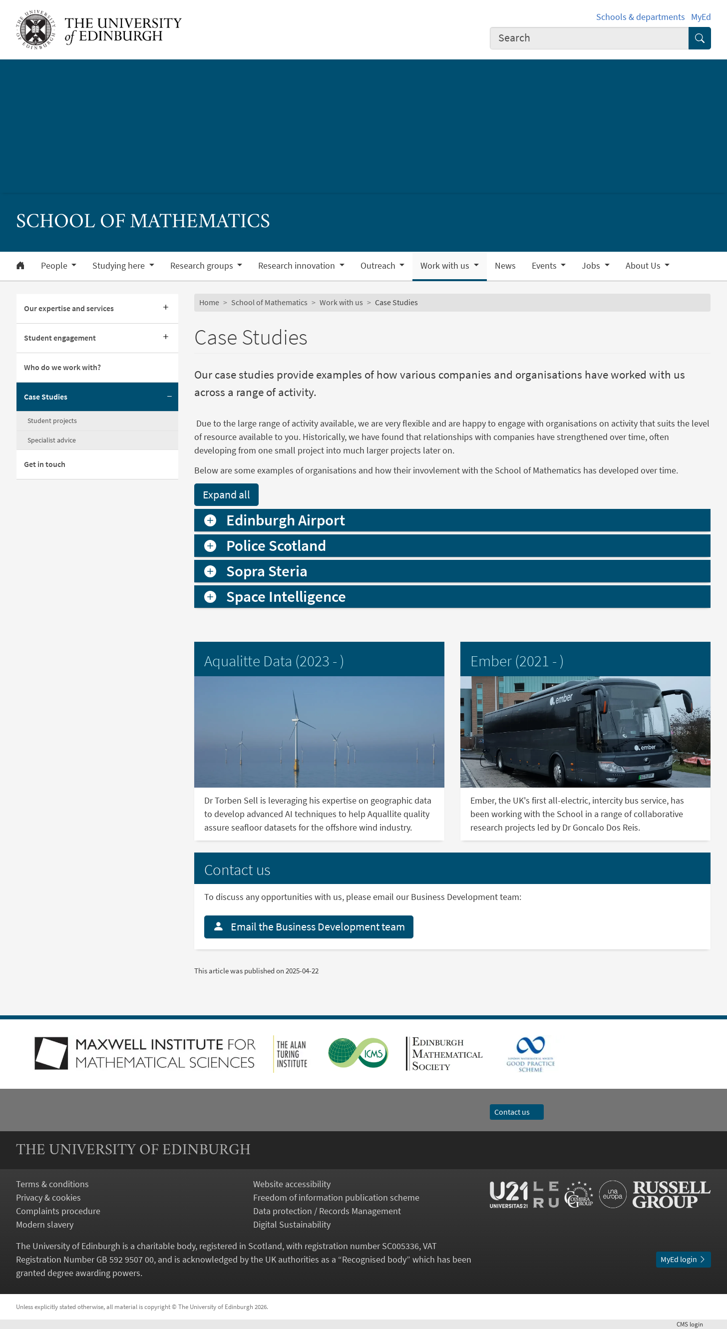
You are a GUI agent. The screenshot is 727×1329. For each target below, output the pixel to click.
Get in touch (44, 464)
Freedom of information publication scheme (336, 1197)
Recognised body (374, 1259)
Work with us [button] (445, 265)
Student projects (52, 420)
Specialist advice (51, 440)
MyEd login (684, 1259)
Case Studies (45, 397)
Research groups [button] (202, 265)
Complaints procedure (58, 1211)
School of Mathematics (269, 302)
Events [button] (545, 265)
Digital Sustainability (292, 1224)
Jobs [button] (592, 265)
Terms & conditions (52, 1184)
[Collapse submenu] (169, 397)
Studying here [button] (119, 265)
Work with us (341, 302)
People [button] (55, 265)
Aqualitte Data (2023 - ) (274, 660)
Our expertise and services (69, 308)
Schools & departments (640, 16)
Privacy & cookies (48, 1197)
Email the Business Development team (309, 926)
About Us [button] (644, 265)
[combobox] (589, 38)
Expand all (226, 494)
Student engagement (60, 338)
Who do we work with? (62, 367)
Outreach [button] (379, 265)
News (505, 265)
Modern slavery (44, 1224)
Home (209, 302)
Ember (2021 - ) (517, 660)
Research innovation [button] (297, 265)
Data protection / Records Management (327, 1211)
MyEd (701, 16)
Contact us (516, 1112)
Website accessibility (292, 1184)
